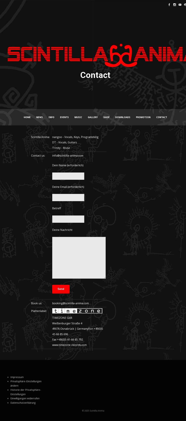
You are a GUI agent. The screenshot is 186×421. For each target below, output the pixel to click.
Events (64, 117)
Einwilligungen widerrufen (24, 398)
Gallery (93, 117)
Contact (161, 117)
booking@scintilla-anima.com (70, 303)
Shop (106, 117)
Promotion (143, 117)
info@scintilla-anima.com (67, 155)
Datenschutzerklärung (23, 402)
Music (78, 117)
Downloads (122, 117)
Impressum (17, 377)
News (39, 117)
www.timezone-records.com (69, 345)
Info (51, 117)
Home (27, 117)
